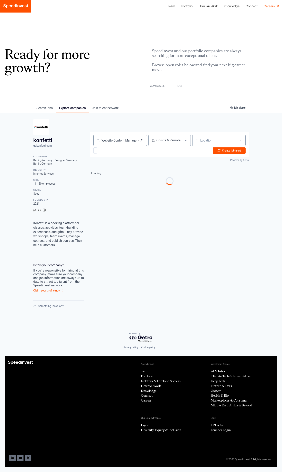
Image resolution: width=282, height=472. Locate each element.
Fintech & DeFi (221, 386)
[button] (187, 6)
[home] (15, 6)
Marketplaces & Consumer (229, 400)
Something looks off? (48, 306)
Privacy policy (131, 347)
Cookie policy (148, 347)
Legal (144, 425)
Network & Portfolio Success (160, 381)
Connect (251, 6)
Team (171, 6)
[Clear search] (141, 140)
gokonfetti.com (42, 145)
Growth (216, 391)
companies (72, 108)
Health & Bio (220, 395)
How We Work (208, 6)
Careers (146, 400)
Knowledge (231, 6)
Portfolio (147, 376)
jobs (44, 108)
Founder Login (221, 430)
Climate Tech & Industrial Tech (232, 376)
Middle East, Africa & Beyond (231, 405)
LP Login (217, 425)
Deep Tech (218, 381)
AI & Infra (218, 371)
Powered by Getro (239, 160)
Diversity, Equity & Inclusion (161, 430)
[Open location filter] (240, 140)
